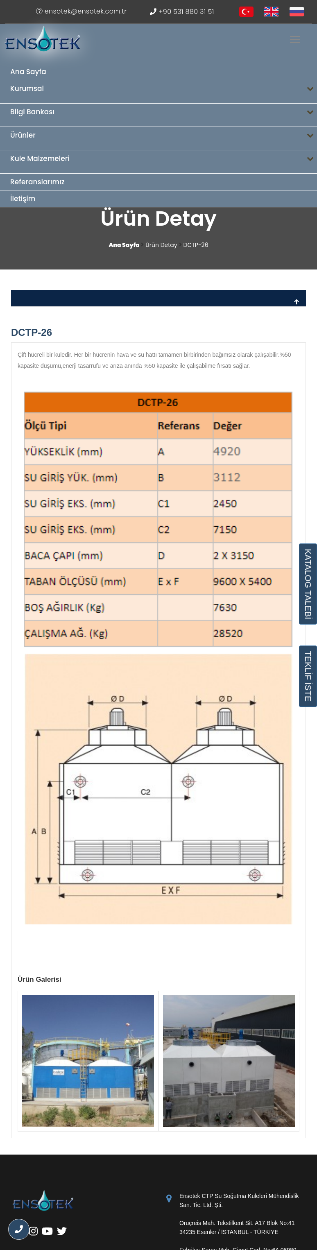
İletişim (23, 199)
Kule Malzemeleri (163, 162)
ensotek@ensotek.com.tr (81, 11)
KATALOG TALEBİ (308, 584)
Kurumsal (163, 92)
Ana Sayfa (28, 72)
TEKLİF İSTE (308, 676)
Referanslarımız (37, 182)
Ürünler (163, 138)
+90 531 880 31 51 (182, 11)
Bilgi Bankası (163, 115)
